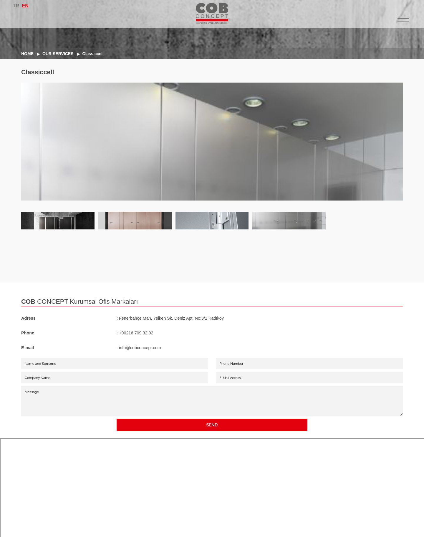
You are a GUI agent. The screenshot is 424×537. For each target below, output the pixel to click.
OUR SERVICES (58, 53)
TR (16, 5)
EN (25, 5)
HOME (27, 53)
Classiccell (93, 53)
